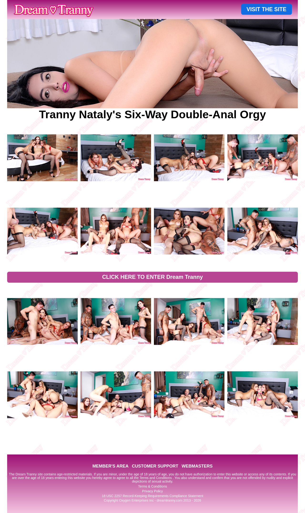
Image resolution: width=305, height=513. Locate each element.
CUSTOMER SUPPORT (155, 466)
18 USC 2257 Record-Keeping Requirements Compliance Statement (152, 496)
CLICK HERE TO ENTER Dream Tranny (152, 277)
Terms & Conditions (152, 486)
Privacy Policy (152, 491)
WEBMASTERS (197, 466)
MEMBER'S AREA (110, 466)
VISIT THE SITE (266, 9)
